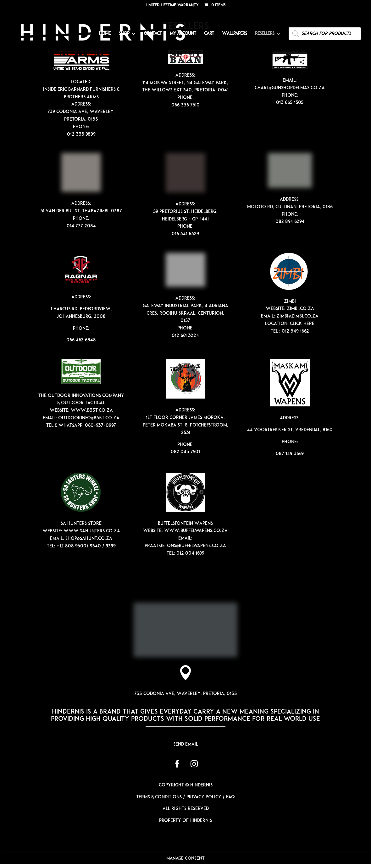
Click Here (302, 324)
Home (105, 34)
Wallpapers (234, 34)
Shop (124, 34)
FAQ (230, 797)
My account (183, 34)
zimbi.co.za (300, 309)
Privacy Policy (203, 797)
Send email (185, 744)
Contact (153, 34)
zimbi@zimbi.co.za (297, 316)
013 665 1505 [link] (290, 103)
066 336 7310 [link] (185, 105)
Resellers (264, 34)
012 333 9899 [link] (81, 134)
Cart (209, 34)
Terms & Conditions (159, 797)
